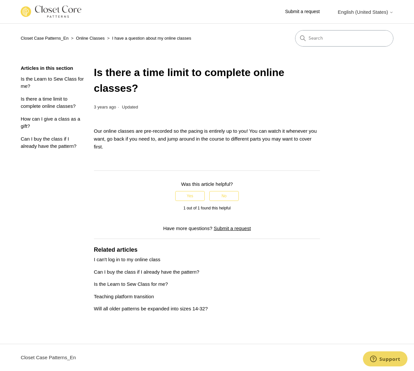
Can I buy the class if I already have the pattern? (48, 142)
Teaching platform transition (124, 296)
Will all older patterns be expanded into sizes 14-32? (151, 308)
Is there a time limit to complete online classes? (48, 102)
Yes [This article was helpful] (190, 196)
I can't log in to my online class (127, 259)
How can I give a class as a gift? (50, 122)
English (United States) (365, 12)
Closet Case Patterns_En (44, 38)
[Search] (344, 38)
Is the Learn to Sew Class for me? (52, 82)
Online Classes (90, 38)
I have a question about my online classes (151, 38)
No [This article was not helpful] (223, 196)
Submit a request (302, 11)
